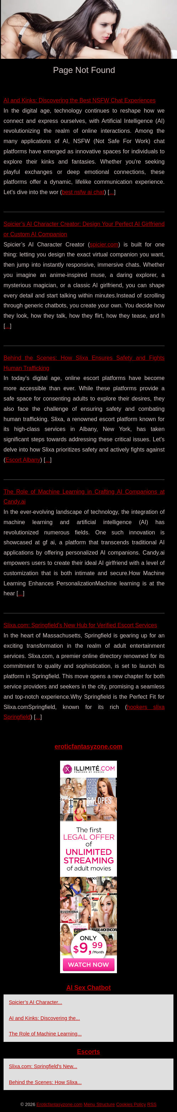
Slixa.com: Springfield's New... (43, 1066)
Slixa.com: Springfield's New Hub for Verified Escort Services (80, 625)
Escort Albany (22, 460)
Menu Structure (99, 1104)
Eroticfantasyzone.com (59, 1104)
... (111, 192)
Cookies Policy (131, 1104)
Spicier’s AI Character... (35, 1002)
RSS (151, 1104)
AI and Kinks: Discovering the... (44, 1018)
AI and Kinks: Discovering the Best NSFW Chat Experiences (80, 100)
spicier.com (104, 245)
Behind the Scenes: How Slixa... (45, 1082)
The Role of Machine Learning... (45, 1034)
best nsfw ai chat (83, 192)
